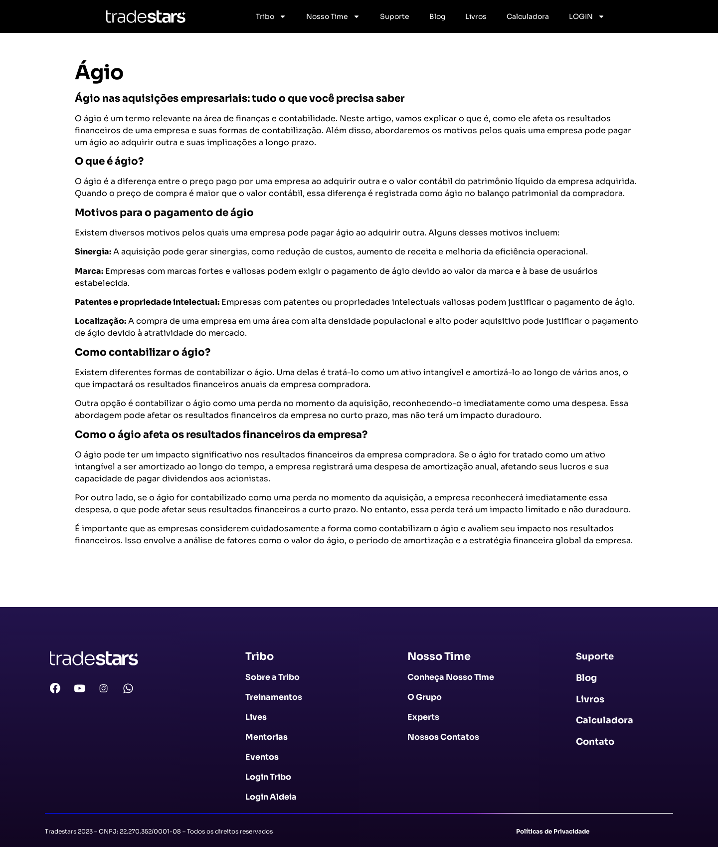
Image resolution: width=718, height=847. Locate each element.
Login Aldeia (271, 797)
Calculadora (528, 16)
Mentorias (266, 737)
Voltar (92, 589)
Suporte (394, 16)
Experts (423, 717)
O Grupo (424, 697)
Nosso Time (333, 16)
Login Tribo (268, 777)
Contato (595, 741)
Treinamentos (273, 697)
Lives (256, 717)
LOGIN (587, 16)
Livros (476, 16)
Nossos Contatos (443, 737)
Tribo (271, 16)
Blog (437, 16)
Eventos (262, 757)
